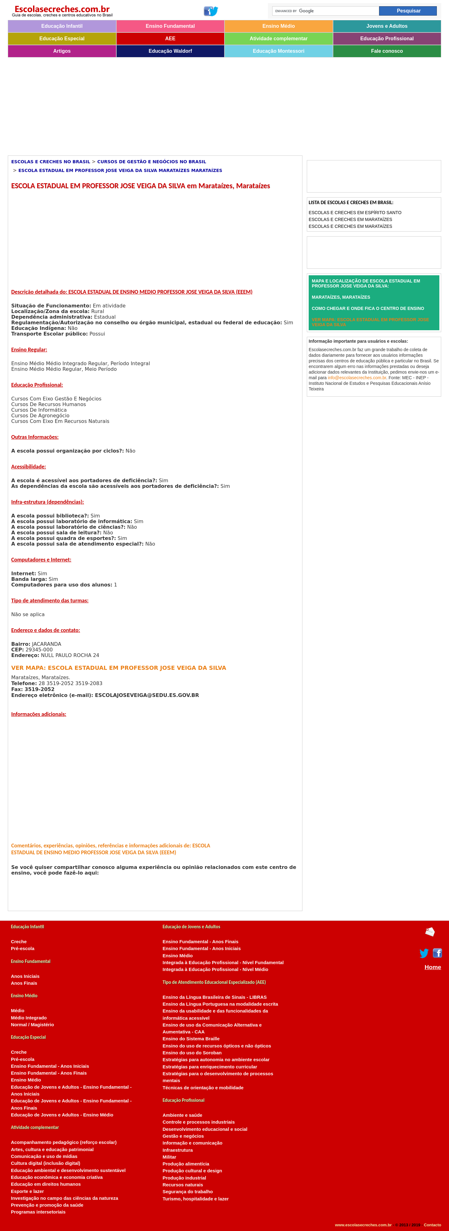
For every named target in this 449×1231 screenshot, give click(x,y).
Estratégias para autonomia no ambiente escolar (216, 1059)
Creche (19, 941)
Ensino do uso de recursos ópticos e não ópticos (217, 1045)
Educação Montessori (278, 51)
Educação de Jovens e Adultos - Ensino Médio (62, 1114)
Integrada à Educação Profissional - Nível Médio (215, 969)
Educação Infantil (62, 26)
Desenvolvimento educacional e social (205, 1129)
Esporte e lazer (27, 1191)
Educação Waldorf (170, 51)
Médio (17, 1010)
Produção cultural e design (192, 1170)
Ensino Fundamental (170, 26)
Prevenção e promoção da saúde (47, 1205)
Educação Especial (61, 38)
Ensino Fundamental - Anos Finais (49, 1073)
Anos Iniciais (25, 976)
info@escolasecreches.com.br (357, 377)
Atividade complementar (279, 38)
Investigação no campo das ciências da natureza (64, 1198)
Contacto (432, 1225)
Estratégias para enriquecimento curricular (210, 1066)
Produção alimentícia (186, 1163)
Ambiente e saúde (182, 1115)
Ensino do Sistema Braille (191, 1038)
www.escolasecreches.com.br (363, 1225)
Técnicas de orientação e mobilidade (203, 1087)
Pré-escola (22, 948)
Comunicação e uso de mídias (44, 1156)
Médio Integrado (29, 1017)
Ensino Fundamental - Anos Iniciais (50, 1066)
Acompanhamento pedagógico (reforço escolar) (64, 1142)
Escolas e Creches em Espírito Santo (355, 212)
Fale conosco (387, 51)
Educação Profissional (387, 38)
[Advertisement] (195, 104)
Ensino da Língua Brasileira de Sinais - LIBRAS (215, 997)
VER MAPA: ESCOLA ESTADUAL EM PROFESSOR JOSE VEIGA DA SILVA (118, 668)
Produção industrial (184, 1177)
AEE (170, 38)
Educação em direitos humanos (46, 1184)
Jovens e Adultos (387, 26)
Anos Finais (24, 983)
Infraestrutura (178, 1150)
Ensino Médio (279, 26)
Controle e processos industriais (199, 1122)
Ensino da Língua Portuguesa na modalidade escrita (220, 1004)
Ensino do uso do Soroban (192, 1052)
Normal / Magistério (32, 1024)
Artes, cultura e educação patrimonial (52, 1149)
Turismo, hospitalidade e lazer (196, 1198)
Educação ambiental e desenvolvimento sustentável (68, 1170)
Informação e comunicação (193, 1142)
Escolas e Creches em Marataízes (350, 219)
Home (433, 967)
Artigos (62, 51)
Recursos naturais (183, 1184)
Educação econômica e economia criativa (57, 1177)
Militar (169, 1157)
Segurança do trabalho (188, 1191)
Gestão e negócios (183, 1136)
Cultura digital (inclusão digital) (45, 1163)
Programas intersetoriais (38, 1211)
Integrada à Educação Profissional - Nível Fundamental (223, 962)
